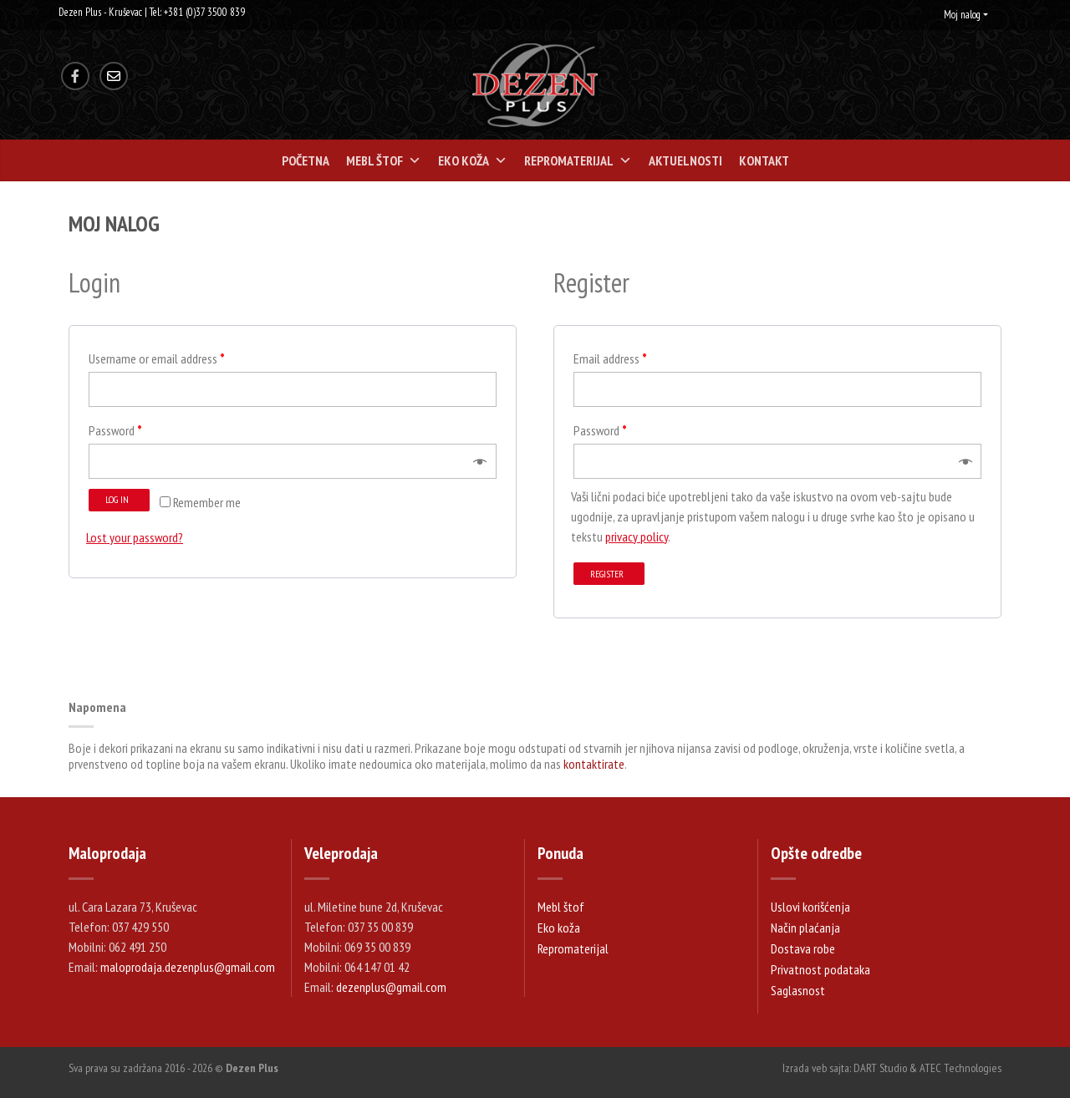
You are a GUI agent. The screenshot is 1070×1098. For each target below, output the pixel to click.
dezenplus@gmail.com (391, 987)
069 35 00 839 (377, 946)
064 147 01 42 (377, 966)
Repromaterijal (578, 160)
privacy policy (636, 536)
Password (115, 430)
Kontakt (764, 160)
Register (607, 573)
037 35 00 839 (380, 926)
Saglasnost (798, 990)
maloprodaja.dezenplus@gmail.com (187, 966)
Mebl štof (383, 160)
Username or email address (157, 358)
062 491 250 (137, 946)
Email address (610, 358)
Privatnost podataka (820, 969)
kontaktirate (593, 763)
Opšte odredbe (816, 853)
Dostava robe (803, 948)
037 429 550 (140, 926)
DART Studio (880, 1067)
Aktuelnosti (685, 160)
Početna (305, 160)
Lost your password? (134, 537)
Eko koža (472, 160)
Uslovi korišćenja (810, 906)
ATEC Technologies (960, 1067)
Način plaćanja (805, 927)
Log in (117, 499)
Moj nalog (962, 15)
